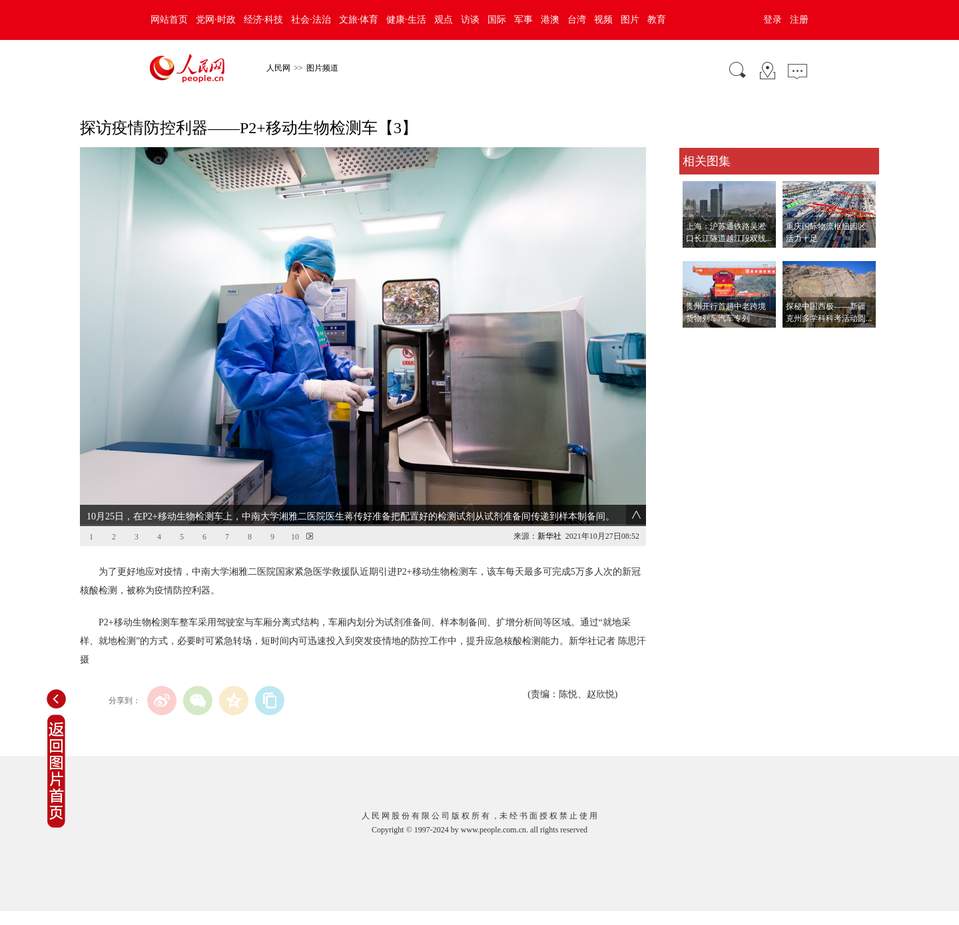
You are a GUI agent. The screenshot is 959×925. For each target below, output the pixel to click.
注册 (799, 20)
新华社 (549, 536)
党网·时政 (216, 20)
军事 (523, 20)
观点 (443, 20)
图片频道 (322, 68)
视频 (603, 20)
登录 (772, 20)
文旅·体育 (359, 20)
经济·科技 (264, 20)
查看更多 (698, 341)
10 (295, 536)
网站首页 (169, 20)
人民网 (278, 68)
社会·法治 (311, 20)
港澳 (550, 20)
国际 (496, 20)
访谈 (470, 20)
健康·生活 (406, 20)
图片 (630, 20)
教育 (656, 20)
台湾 (576, 20)
